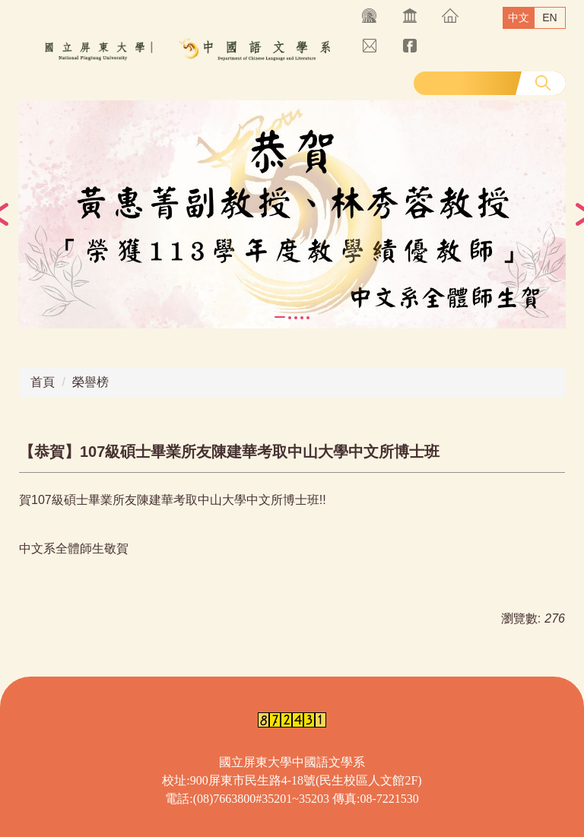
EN (549, 17)
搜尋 (543, 82)
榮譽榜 (90, 382)
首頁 (42, 382)
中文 (518, 17)
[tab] (280, 317)
